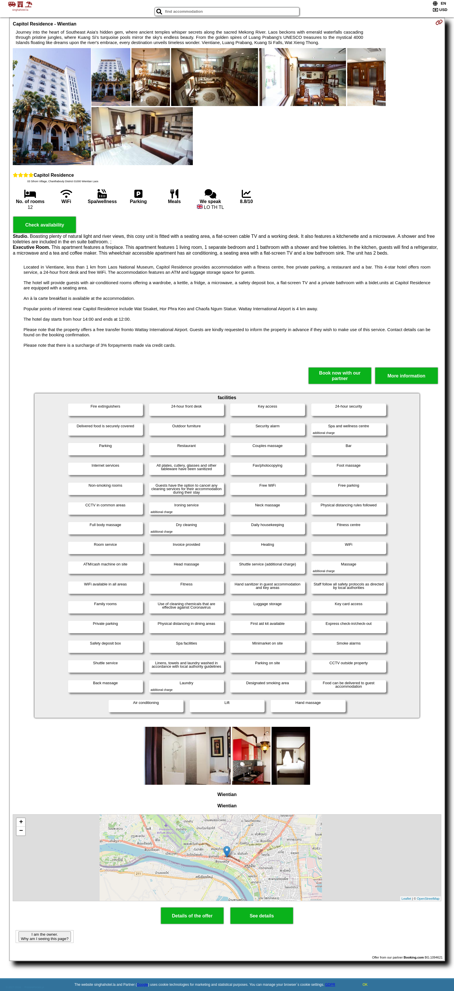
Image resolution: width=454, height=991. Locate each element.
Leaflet (406, 898)
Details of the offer (192, 915)
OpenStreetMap (428, 898)
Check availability (44, 224)
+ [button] (21, 822)
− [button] (21, 831)
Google (142, 985)
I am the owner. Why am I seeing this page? (44, 936)
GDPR (330, 985)
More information (406, 375)
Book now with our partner (339, 376)
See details (262, 915)
